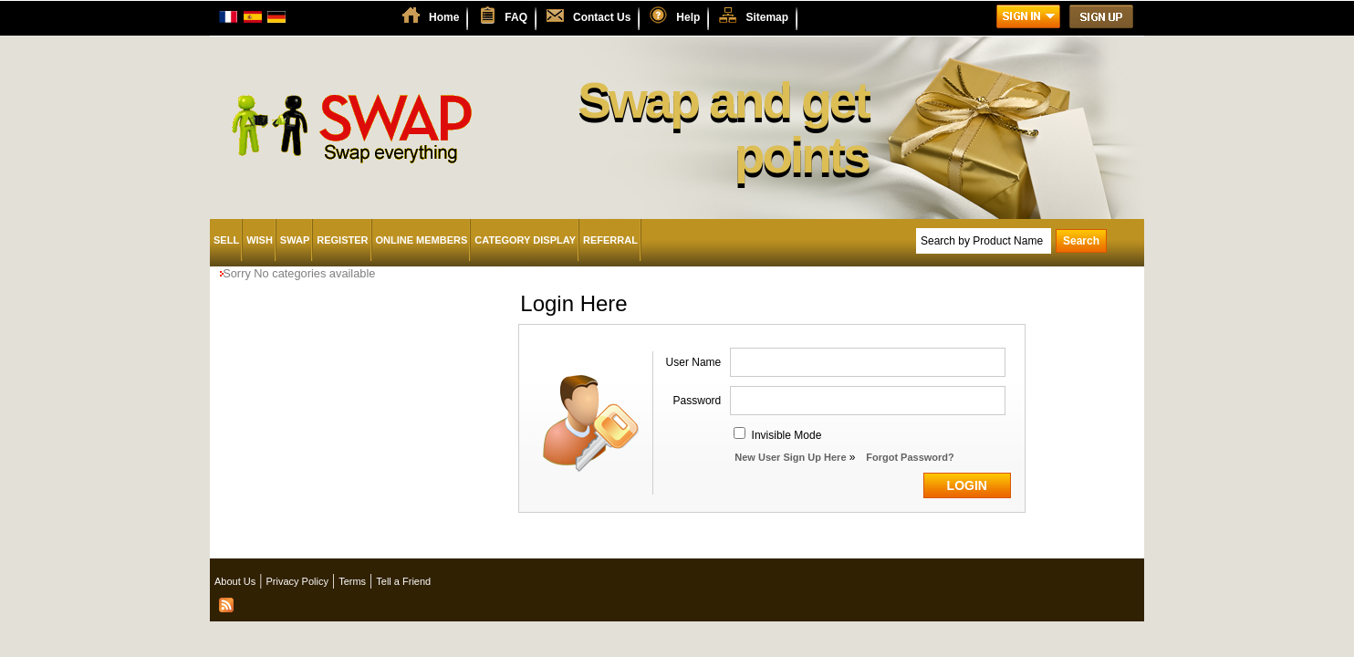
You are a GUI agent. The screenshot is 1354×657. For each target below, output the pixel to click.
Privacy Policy (297, 581)
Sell (226, 240)
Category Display (525, 240)
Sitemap (766, 17)
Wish (259, 240)
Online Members (422, 240)
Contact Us (601, 17)
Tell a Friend (403, 581)
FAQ (516, 17)
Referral (610, 240)
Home (444, 17)
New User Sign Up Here (790, 457)
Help (688, 17)
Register (342, 240)
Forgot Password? (910, 457)
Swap (294, 240)
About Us (234, 581)
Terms (352, 581)
